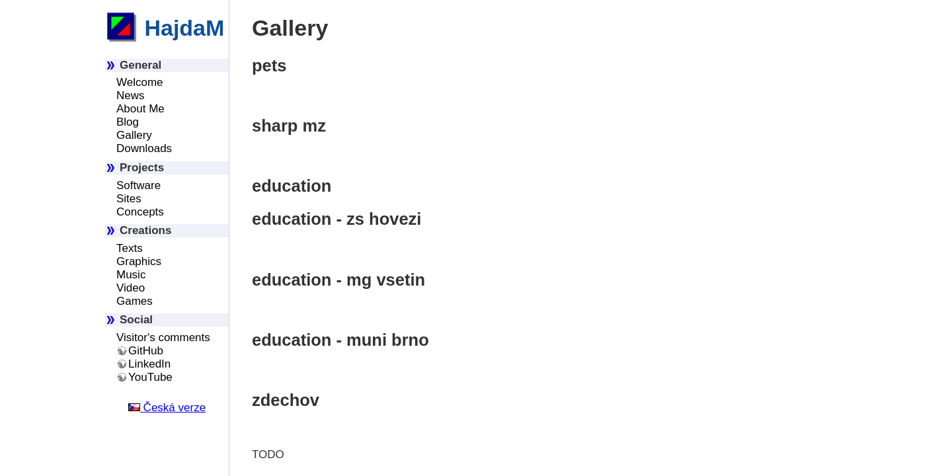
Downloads (144, 148)
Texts (129, 248)
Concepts (140, 212)
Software (138, 185)
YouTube (150, 377)
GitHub (145, 350)
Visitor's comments (163, 337)
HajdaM (164, 27)
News (130, 95)
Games (134, 301)
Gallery (134, 135)
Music (130, 274)
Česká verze (167, 407)
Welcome (139, 82)
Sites (128, 198)
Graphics (138, 261)
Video (130, 288)
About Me (140, 108)
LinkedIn (149, 364)
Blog (127, 122)
